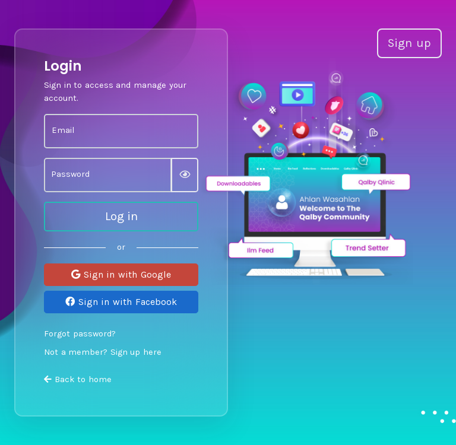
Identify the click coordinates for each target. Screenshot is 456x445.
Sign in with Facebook (120, 301)
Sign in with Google (120, 274)
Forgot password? (80, 334)
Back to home (78, 379)
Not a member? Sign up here (103, 352)
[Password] (108, 175)
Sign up (409, 43)
